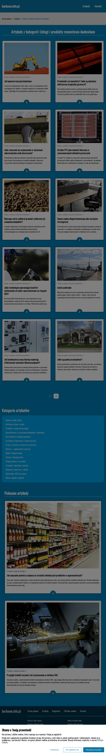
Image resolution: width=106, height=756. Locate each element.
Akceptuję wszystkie (94, 750)
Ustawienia (54, 750)
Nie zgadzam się (72, 750)
